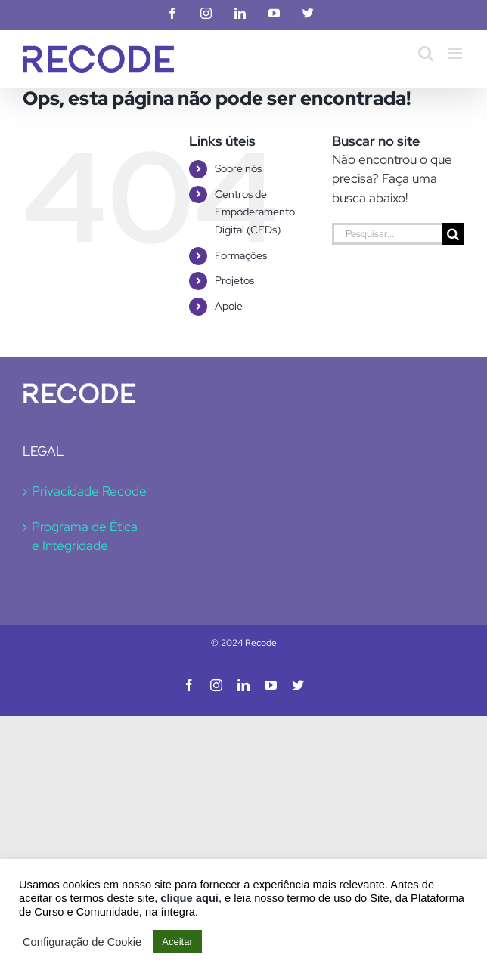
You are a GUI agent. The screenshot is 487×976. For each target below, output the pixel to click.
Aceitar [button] (177, 941)
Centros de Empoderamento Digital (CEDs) (255, 212)
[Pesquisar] (453, 234)
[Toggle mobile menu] (456, 53)
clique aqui (189, 898)
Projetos (234, 280)
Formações (241, 255)
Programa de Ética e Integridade (85, 536)
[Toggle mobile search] (425, 53)
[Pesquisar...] (387, 234)
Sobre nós (238, 168)
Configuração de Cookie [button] (82, 942)
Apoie (229, 306)
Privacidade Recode (89, 491)
